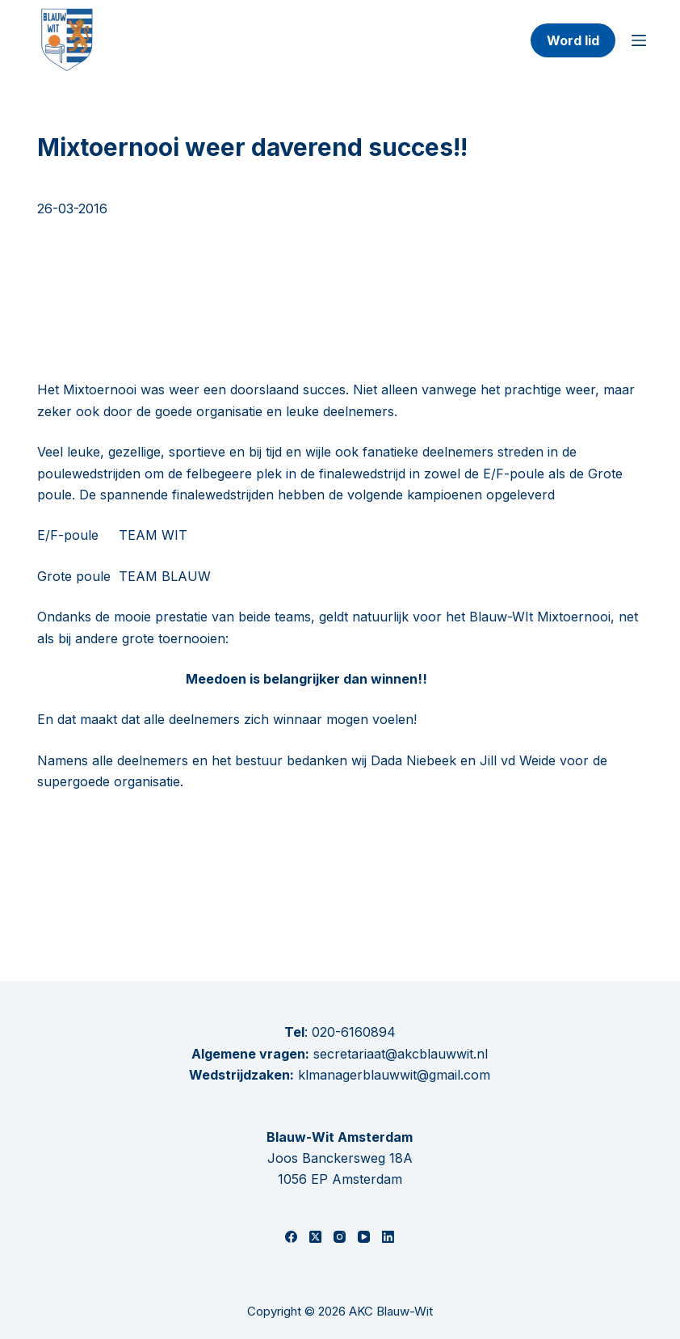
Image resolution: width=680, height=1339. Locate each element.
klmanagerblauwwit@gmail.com (394, 1075)
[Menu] (639, 40)
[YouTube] (364, 1237)
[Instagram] (340, 1237)
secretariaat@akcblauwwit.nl (398, 1054)
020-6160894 (354, 1032)
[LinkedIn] (388, 1237)
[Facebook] (291, 1237)
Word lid (573, 40)
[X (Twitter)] (315, 1237)
